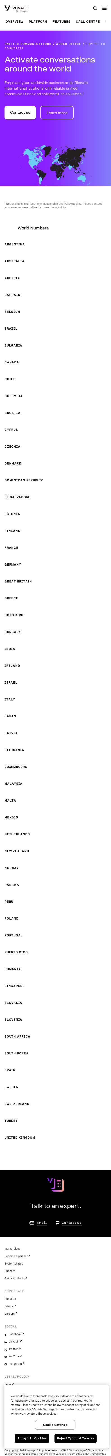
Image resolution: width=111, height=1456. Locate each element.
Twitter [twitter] (13, 1349)
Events (9, 1306)
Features (61, 21)
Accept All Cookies (31, 1438)
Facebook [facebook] (15, 1334)
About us (10, 1298)
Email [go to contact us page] (42, 1223)
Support (10, 1271)
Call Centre (88, 21)
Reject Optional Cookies (75, 1438)
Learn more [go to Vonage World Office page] (57, 113)
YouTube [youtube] (14, 1356)
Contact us (20, 112)
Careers (10, 1313)
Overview (14, 21)
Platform (38, 21)
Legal (8, 1384)
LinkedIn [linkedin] (14, 1341)
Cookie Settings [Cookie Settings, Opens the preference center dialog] (55, 1425)
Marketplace (12, 1248)
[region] (56, 1417)
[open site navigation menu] (104, 8)
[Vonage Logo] (16, 9)
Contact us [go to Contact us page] (72, 1223)
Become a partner (16, 1256)
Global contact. (14, 1278)
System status (14, 1263)
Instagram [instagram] (15, 1363)
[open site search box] (95, 8)
